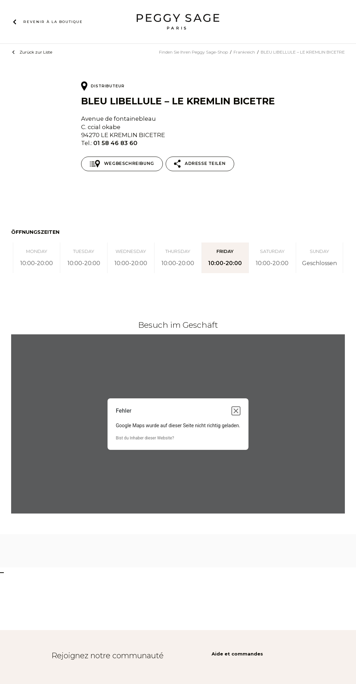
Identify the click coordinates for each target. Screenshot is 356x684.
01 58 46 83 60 (115, 143)
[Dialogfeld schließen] (236, 411)
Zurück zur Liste (35, 52)
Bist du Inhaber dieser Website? (145, 438)
